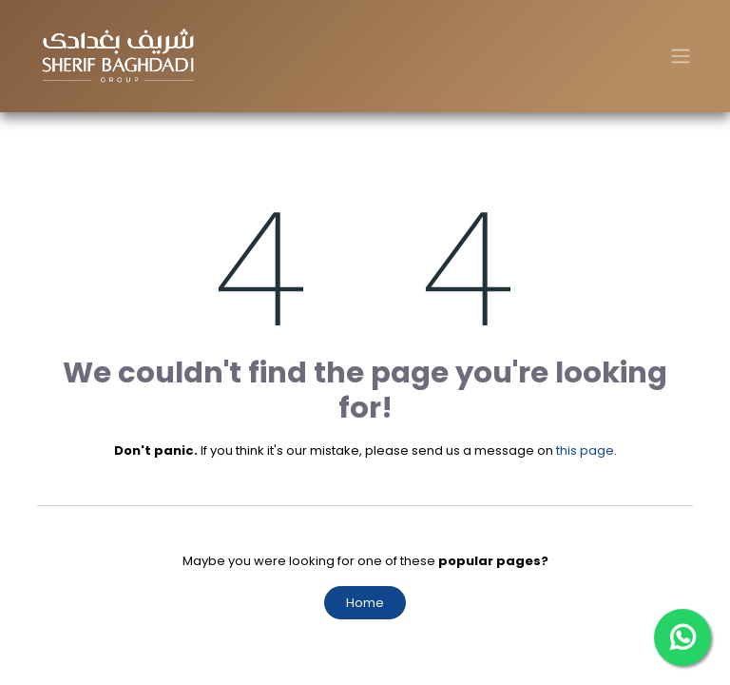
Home (365, 603)
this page (585, 450)
